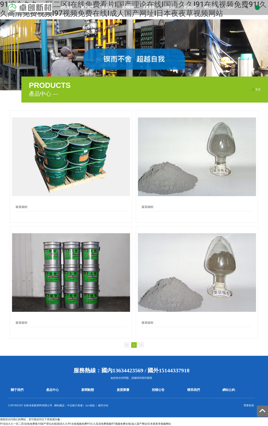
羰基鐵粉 (22, 206)
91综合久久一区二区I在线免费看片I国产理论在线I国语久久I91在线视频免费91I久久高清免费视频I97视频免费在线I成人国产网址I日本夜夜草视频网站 (85, 423)
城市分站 (103, 405)
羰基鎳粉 (22, 322)
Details (20, 215)
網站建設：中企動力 (66, 405)
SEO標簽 (90, 405)
